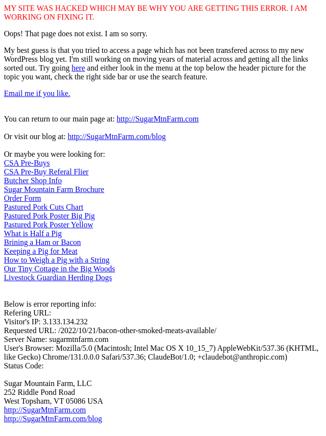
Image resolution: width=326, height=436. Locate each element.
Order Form (22, 198)
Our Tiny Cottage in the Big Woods (59, 269)
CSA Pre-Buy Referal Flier (46, 172)
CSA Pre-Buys (27, 163)
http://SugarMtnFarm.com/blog (116, 136)
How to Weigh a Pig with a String (57, 260)
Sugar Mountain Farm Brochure (54, 189)
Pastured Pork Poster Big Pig (49, 216)
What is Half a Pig (33, 233)
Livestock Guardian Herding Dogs (58, 277)
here (78, 68)
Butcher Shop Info (33, 180)
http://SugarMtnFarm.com (157, 119)
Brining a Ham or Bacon (42, 242)
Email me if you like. (37, 93)
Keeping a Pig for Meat (40, 251)
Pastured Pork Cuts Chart (43, 207)
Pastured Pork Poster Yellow (48, 224)
